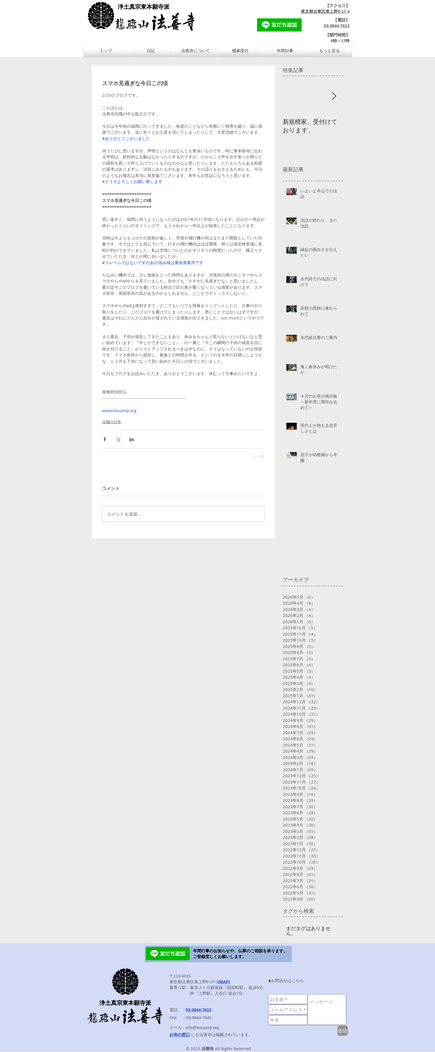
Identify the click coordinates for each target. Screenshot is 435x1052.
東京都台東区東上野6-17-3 (325, 11)
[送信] (342, 1030)
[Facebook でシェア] (104, 439)
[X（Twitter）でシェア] (118, 439)
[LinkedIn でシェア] (131, 439)
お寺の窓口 (179, 1034)
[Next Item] (334, 96)
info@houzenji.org (202, 1027)
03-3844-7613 (336, 25)
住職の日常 (111, 421)
